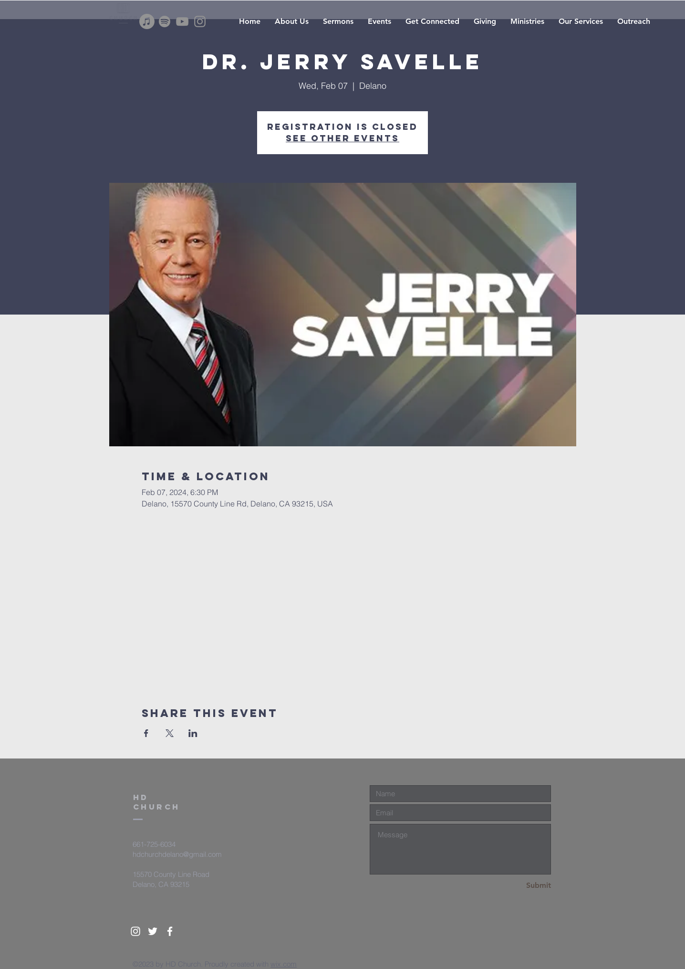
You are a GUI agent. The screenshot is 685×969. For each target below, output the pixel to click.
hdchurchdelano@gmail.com (177, 854)
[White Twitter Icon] (152, 931)
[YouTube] (182, 21)
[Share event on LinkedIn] (192, 733)
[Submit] (517, 885)
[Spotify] (164, 21)
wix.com (283, 964)
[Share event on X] (169, 733)
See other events (342, 138)
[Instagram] (200, 21)
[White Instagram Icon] (135, 931)
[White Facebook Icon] (170, 931)
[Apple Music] (147, 21)
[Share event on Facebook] (146, 733)
